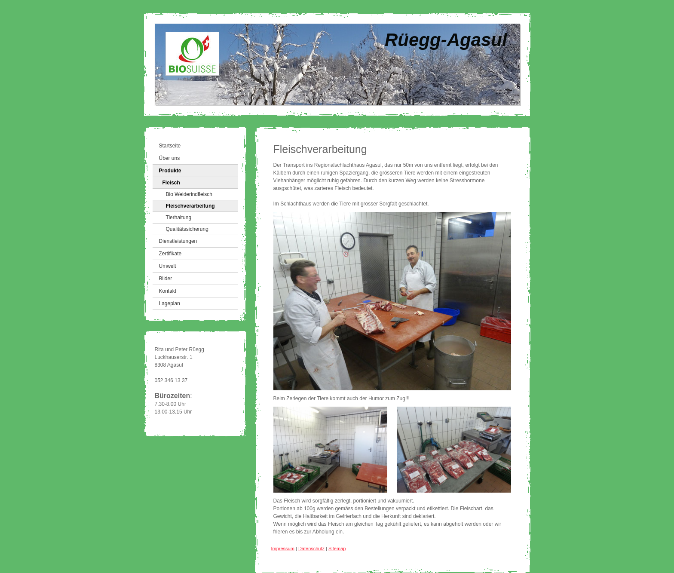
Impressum (282, 548)
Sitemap (337, 548)
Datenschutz (311, 548)
